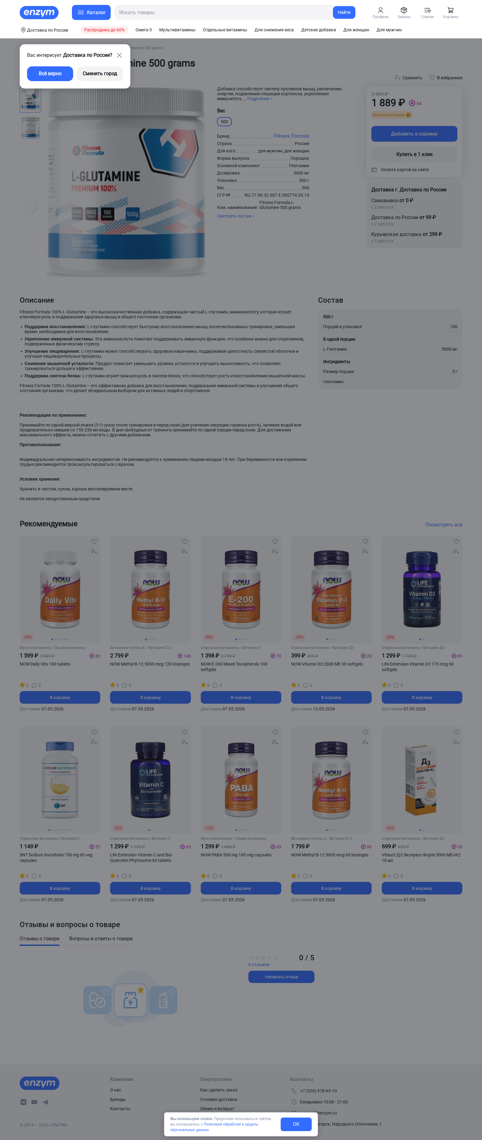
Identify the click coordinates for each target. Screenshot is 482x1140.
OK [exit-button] (296, 1124)
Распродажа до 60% (104, 29)
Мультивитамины (177, 29)
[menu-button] (91, 12)
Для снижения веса (274, 29)
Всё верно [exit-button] (50, 74)
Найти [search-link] (344, 12)
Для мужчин (389, 29)
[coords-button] (44, 29)
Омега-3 (144, 29)
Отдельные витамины (225, 29)
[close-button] (119, 55)
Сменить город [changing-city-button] (100, 74)
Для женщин (356, 29)
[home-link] (40, 12)
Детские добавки (318, 29)
